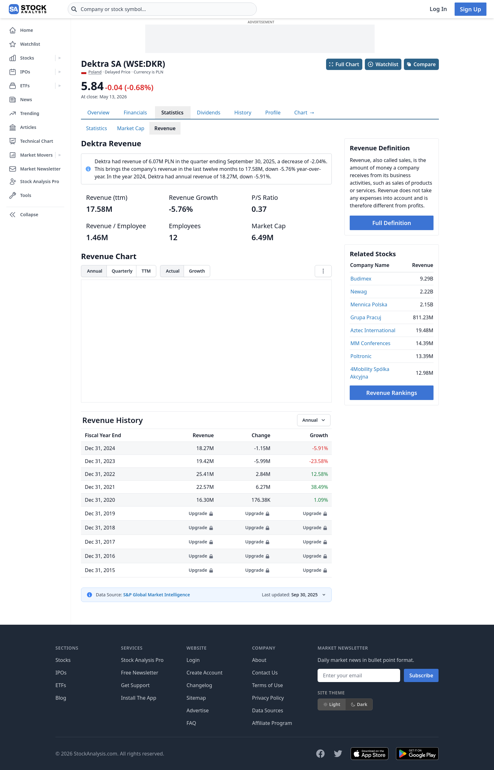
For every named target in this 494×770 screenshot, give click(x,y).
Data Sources (267, 710)
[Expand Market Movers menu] (59, 155)
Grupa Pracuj (365, 317)
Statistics (172, 112)
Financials (135, 112)
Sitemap (196, 697)
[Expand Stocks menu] (59, 58)
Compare (421, 64)
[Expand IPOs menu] (59, 72)
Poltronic (360, 356)
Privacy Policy (268, 697)
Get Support (135, 685)
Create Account (204, 672)
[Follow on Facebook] (320, 754)
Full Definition (391, 223)
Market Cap (131, 128)
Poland (95, 72)
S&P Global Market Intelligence (156, 595)
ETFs (60, 685)
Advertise (198, 710)
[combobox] (162, 9)
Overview (98, 112)
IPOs (60, 672)
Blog (60, 697)
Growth (197, 271)
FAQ (191, 723)
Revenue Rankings (391, 393)
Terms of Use (267, 685)
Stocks (63, 660)
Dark (359, 704)
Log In (438, 9)
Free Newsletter (139, 672)
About (259, 660)
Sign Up (470, 9)
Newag (358, 291)
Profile (272, 112)
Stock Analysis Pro (142, 660)
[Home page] (28, 9)
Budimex (360, 278)
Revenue (164, 128)
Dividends (208, 112)
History (242, 112)
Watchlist (382, 64)
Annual (94, 271)
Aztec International (372, 330)
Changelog (199, 685)
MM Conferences (370, 343)
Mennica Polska (368, 304)
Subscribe (421, 675)
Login (193, 660)
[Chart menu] (323, 271)
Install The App (138, 697)
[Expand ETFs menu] (59, 86)
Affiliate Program (272, 723)
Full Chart (344, 64)
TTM (146, 271)
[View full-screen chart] (304, 112)
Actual (173, 271)
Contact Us (265, 672)
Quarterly (122, 271)
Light (331, 704)
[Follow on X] (338, 754)
